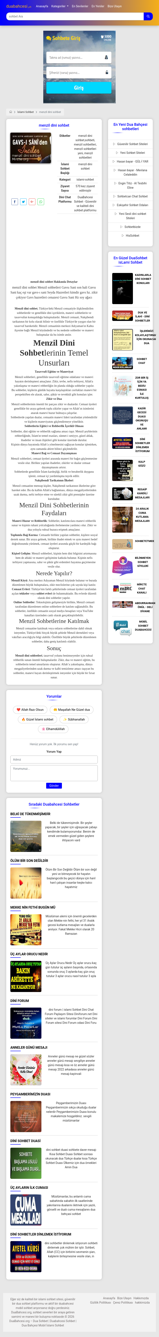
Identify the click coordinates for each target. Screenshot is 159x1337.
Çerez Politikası (123, 1302)
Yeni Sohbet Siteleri (130, 152)
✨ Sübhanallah (74, 719)
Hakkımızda (141, 1298)
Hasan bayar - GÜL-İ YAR (130, 161)
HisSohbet (130, 235)
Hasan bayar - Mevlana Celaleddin (130, 172)
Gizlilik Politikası (100, 1302)
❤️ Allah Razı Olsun (30, 710)
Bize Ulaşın (124, 1298)
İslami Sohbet (25, 112)
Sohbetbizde (130, 227)
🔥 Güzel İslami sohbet (37, 719)
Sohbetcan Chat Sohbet (130, 196)
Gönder (54, 785)
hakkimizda (142, 1302)
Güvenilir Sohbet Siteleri (130, 144)
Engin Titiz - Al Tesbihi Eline (130, 185)
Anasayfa (109, 1298)
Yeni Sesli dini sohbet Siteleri (130, 216)
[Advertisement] (30, 181)
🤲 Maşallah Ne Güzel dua (71, 710)
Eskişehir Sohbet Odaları (130, 205)
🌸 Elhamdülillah (53, 729)
